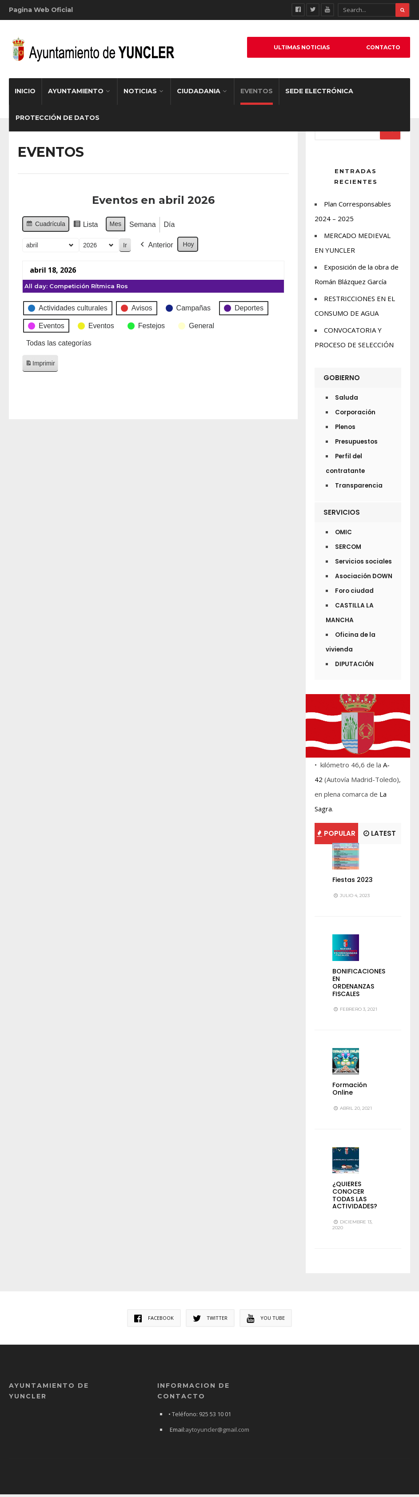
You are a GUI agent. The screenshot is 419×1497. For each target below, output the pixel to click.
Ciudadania (198, 94)
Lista (70, 228)
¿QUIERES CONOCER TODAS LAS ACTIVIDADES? (354, 1197)
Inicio (25, 94)
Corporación (355, 415)
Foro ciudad (354, 593)
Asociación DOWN (363, 579)
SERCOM (348, 549)
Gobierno (341, 380)
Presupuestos (356, 444)
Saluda (346, 400)
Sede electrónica (319, 94)
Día (154, 227)
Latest (379, 836)
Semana (128, 227)
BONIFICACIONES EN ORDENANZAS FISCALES (358, 985)
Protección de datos (58, 120)
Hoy (173, 246)
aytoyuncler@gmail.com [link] (217, 1432)
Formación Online (349, 1091)
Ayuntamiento (76, 94)
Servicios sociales (363, 564)
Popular (336, 836)
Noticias (140, 94)
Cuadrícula (31, 227)
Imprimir (25, 367)
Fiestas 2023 (352, 882)
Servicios (341, 515)
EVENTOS (256, 94)
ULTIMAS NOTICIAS (293, 48)
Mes (100, 226)
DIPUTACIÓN (354, 667)
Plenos (345, 429)
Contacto (380, 48)
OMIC (343, 535)
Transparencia (359, 488)
